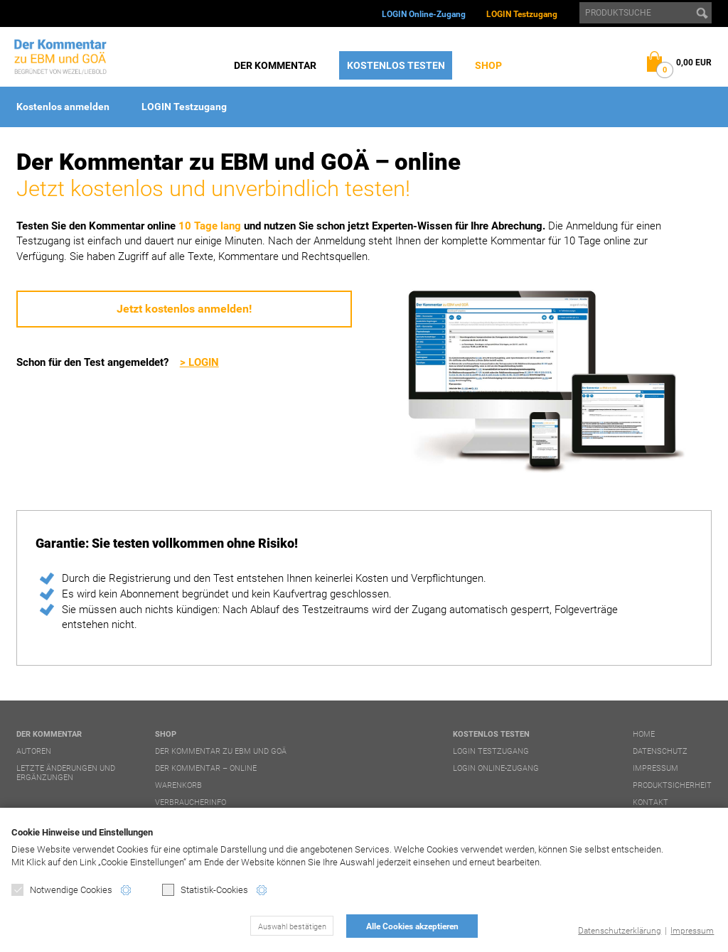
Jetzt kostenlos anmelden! (184, 308)
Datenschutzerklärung (619, 931)
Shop (488, 65)
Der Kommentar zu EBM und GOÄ (221, 751)
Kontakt (650, 802)
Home (644, 734)
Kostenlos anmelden (62, 107)
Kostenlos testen (396, 65)
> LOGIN (199, 362)
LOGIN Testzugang (521, 14)
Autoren (33, 751)
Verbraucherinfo (190, 802)
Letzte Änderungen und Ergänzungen (65, 773)
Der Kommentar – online (206, 768)
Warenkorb (178, 785)
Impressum (692, 931)
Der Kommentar (275, 65)
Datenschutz (660, 751)
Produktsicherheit (672, 785)
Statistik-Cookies (205, 890)
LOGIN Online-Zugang (424, 14)
